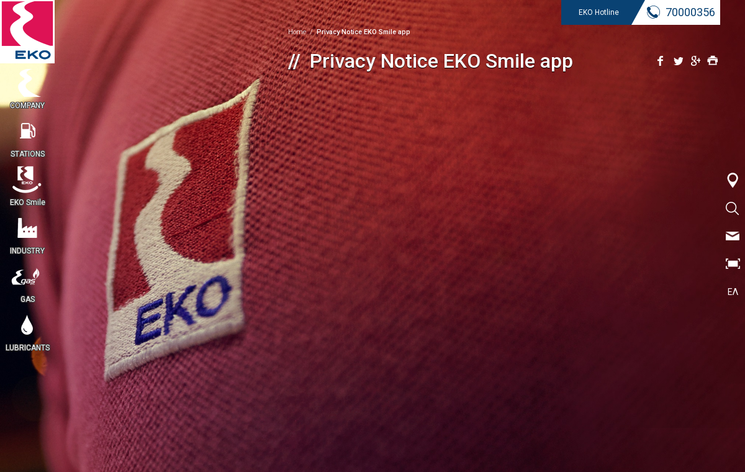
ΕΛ (733, 292)
